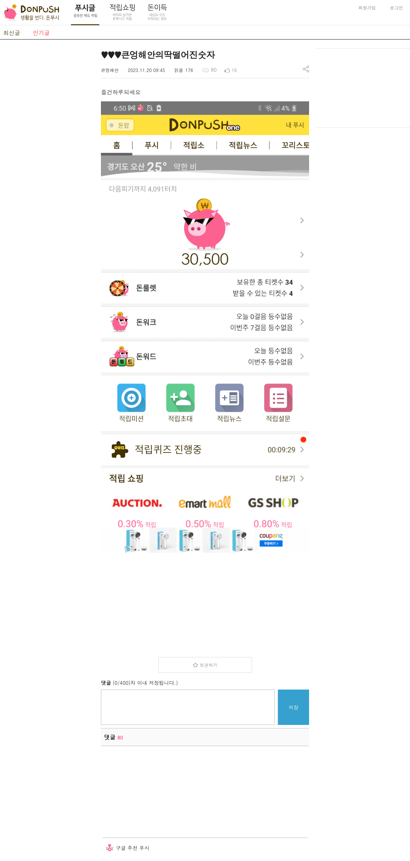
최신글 (11, 33)
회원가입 (367, 7)
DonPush (31, 12)
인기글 (41, 33)
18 (234, 70)
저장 (294, 707)
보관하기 (208, 665)
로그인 (396, 7)
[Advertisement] (47, 143)
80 (214, 69)
